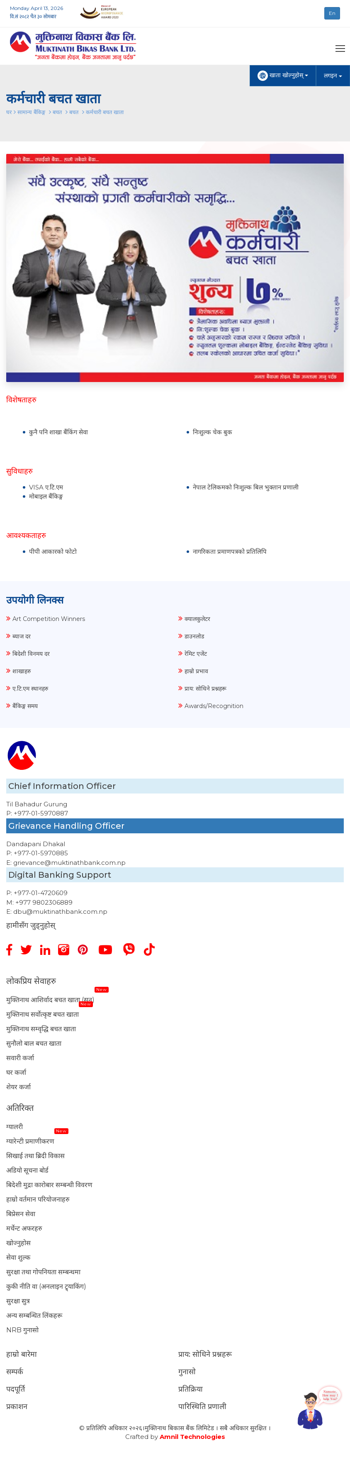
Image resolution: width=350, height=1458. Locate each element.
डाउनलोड (194, 636)
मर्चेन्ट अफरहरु (24, 1228)
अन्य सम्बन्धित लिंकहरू (34, 1315)
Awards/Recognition (214, 706)
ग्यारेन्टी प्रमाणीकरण (30, 1141)
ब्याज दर (21, 636)
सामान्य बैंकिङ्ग (32, 112)
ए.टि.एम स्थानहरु (30, 688)
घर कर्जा (16, 1072)
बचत (57, 112)
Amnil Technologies (192, 1437)
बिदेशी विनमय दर (31, 653)
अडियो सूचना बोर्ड (27, 1170)
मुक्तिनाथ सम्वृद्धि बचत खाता (41, 1029)
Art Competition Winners (48, 619)
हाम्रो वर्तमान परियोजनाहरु (38, 1199)
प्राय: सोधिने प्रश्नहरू (205, 688)
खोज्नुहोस (18, 1243)
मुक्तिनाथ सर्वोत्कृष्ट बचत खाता (42, 1014)
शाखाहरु (21, 671)
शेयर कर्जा (18, 1087)
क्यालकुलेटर (197, 619)
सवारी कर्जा (20, 1058)
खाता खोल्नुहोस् (283, 76)
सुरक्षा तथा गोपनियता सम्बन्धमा (43, 1272)
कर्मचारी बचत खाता (105, 112)
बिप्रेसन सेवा (20, 1214)
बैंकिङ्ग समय (25, 706)
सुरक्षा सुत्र (18, 1301)
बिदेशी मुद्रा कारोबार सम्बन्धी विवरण (49, 1185)
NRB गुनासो (22, 1330)
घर (9, 112)
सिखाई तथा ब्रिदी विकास (35, 1156)
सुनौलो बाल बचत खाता (33, 1043)
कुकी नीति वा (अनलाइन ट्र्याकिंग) (46, 1286)
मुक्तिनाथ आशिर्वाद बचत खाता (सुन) (50, 1000)
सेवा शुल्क (18, 1257)
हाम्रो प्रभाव (196, 671)
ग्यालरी (14, 1127)
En (332, 13)
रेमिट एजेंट (196, 653)
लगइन (333, 75)
